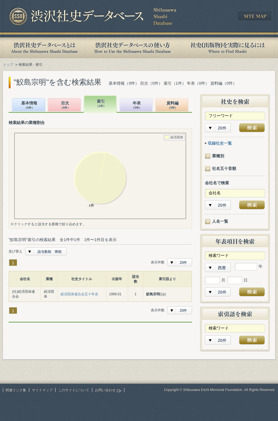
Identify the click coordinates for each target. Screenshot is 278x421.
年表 (137, 105)
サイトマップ (42, 390)
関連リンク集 (15, 390)
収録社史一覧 (220, 143)
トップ (8, 65)
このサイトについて (73, 390)
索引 (101, 103)
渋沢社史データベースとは (44, 47)
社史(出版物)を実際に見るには (227, 47)
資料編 (172, 105)
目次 (65, 105)
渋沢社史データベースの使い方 (132, 47)
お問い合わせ (105, 390)
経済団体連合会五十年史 (79, 294)
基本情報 (29, 105)
